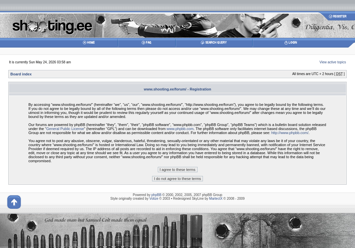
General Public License (65, 129)
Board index (21, 74)
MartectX (216, 198)
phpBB (156, 195)
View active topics (333, 62)
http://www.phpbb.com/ (289, 133)
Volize (153, 198)
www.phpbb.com (180, 129)
